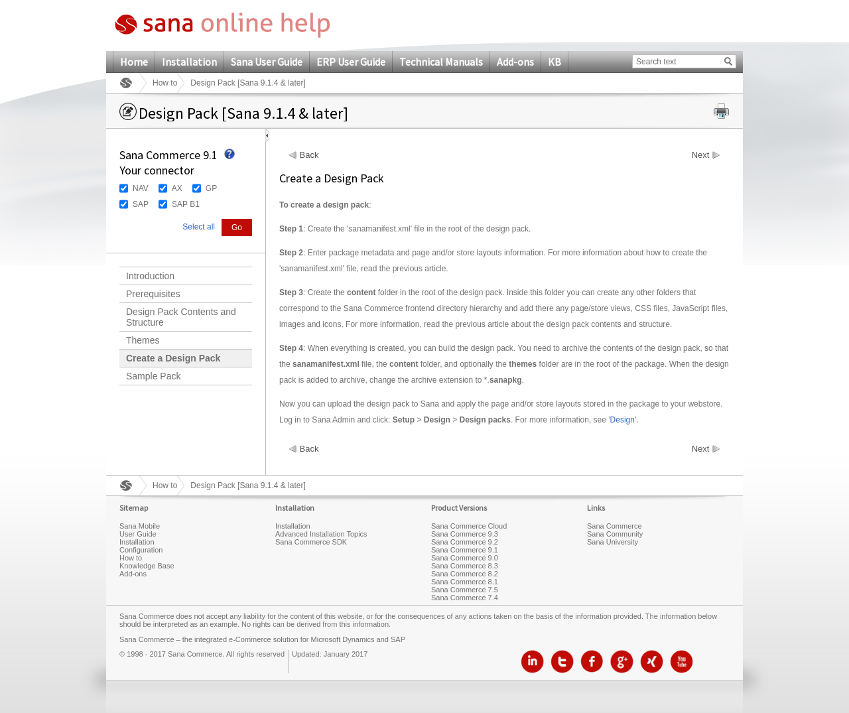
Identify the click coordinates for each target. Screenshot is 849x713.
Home (134, 61)
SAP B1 (186, 204)
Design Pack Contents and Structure (181, 317)
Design (622, 419)
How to (165, 83)
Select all (198, 226)
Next (701, 155)
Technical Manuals (441, 61)
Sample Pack (153, 376)
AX (177, 188)
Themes (143, 340)
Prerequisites (153, 294)
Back (309, 155)
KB (554, 61)
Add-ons (515, 61)
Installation (189, 61)
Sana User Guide (266, 61)
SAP (141, 204)
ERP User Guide (350, 61)
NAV (141, 188)
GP (211, 188)
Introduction (150, 276)
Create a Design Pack (173, 358)
